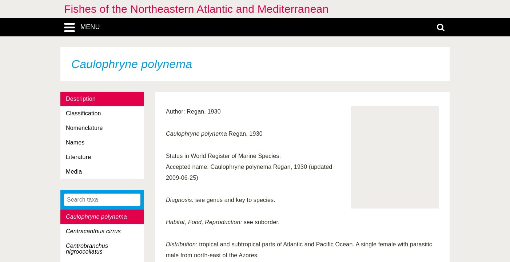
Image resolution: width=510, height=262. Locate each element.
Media (74, 171)
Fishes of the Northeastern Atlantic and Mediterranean (196, 9)
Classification (83, 113)
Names (75, 142)
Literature (78, 157)
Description (81, 99)
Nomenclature (84, 128)
